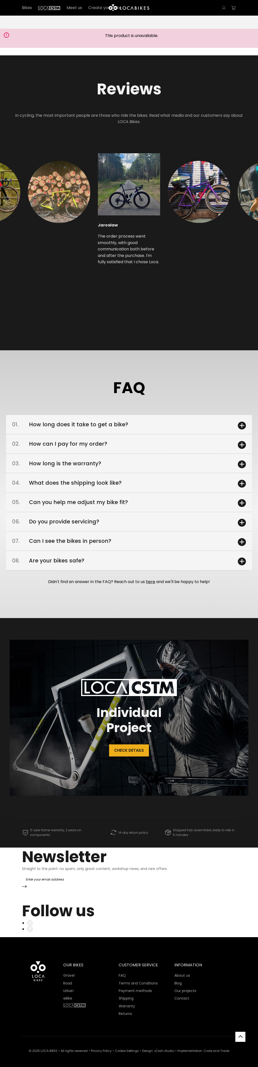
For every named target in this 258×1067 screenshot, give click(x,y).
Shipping (126, 995)
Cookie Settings (127, 1047)
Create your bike (104, 8)
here (150, 589)
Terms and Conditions (138, 979)
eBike (67, 995)
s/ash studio (164, 1047)
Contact (181, 995)
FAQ (122, 972)
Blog (178, 979)
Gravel (69, 972)
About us (182, 972)
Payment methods (135, 987)
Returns (125, 1010)
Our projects (185, 987)
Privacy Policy (101, 1047)
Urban (68, 987)
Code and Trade (216, 1047)
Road (67, 979)
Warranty (127, 1002)
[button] (44, 210)
